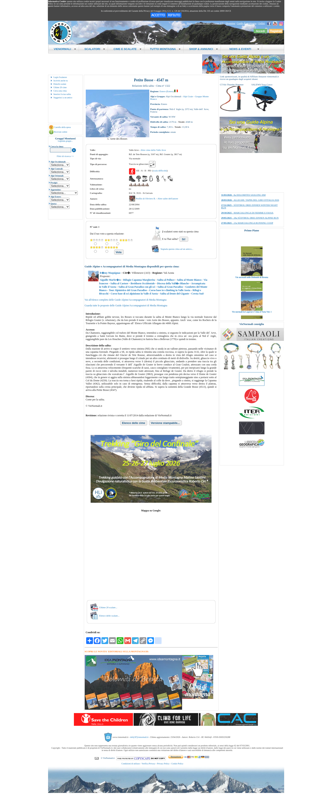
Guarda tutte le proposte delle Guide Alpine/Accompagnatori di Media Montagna (126, 305)
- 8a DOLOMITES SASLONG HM (243, 195)
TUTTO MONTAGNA (165, 49)
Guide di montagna (246, 23)
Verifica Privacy (148, 763)
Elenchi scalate (60, 84)
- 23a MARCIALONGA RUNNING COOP (247, 223)
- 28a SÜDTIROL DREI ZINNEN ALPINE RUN (250, 218)
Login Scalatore (60, 77)
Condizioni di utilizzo (130, 763)
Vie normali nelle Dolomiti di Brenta (251, 285)
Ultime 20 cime (60, 87)
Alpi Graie (188, 96)
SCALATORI (94, 49)
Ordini (261, 23)
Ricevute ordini (60, 132)
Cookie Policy (177, 763)
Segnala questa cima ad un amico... (176, 249)
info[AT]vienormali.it (139, 737)
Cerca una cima (60, 91)
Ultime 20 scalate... (108, 607)
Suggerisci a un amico (63, 97)
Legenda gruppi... (65, 141)
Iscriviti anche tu (61, 80)
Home (190, 23)
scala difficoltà (160, 170)
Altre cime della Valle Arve (153, 150)
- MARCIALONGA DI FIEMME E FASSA (247, 212)
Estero (163, 91)
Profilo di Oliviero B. (146, 198)
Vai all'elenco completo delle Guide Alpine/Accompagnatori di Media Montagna (126, 299)
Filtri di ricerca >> (65, 156)
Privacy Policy (163, 763)
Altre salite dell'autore (168, 198)
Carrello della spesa (62, 127)
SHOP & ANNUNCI (203, 49)
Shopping (230, 23)
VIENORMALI (65, 49)
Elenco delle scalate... (109, 615)
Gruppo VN (218, 23)
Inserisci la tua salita (62, 94)
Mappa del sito (202, 23)
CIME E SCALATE (127, 49)
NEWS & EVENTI (242, 49)
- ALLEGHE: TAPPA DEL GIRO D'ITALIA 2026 (250, 200)
